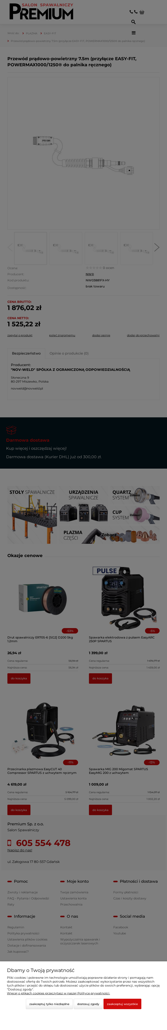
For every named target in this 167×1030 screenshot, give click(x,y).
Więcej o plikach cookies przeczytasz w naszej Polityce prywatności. (58, 993)
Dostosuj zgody (88, 1004)
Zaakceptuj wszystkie (122, 1004)
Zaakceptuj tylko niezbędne (49, 1004)
